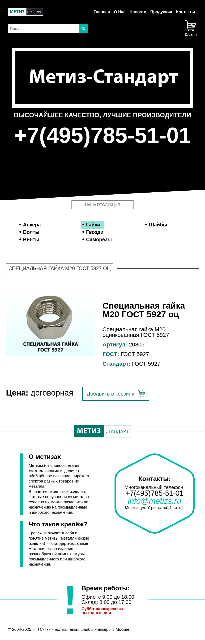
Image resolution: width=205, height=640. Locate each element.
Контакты (185, 12)
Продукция (161, 12)
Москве (122, 629)
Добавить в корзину (110, 394)
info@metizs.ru (154, 501)
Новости (138, 12)
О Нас (120, 12)
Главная (102, 12)
